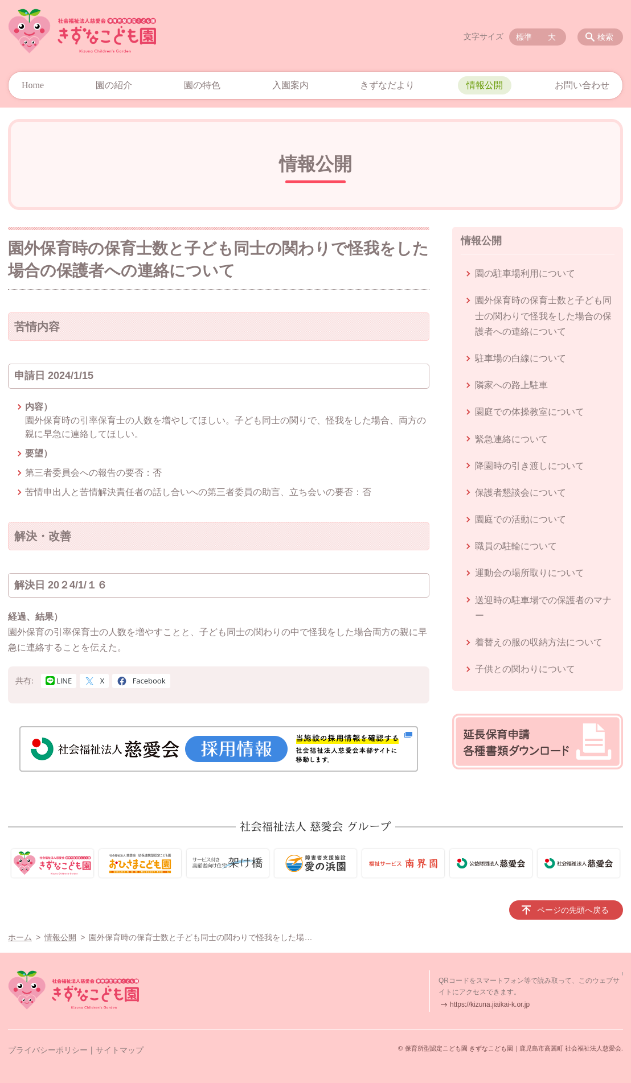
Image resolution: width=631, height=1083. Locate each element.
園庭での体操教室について (529, 412)
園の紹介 (114, 85)
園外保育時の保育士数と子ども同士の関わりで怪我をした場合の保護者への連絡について (543, 315)
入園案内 (290, 85)
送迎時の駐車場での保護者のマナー (543, 607)
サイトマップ (120, 1050)
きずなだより (387, 85)
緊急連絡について (511, 439)
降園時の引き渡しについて (529, 466)
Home (33, 85)
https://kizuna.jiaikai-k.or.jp (490, 1004)
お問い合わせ (582, 85)
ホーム (20, 937)
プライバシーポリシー (48, 1050)
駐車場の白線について (520, 358)
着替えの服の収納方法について (539, 642)
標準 (524, 37)
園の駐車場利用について (525, 273)
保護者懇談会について (520, 492)
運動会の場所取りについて (529, 573)
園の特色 (202, 85)
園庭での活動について (520, 519)
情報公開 (484, 85)
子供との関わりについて (525, 669)
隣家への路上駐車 (511, 385)
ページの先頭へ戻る (573, 910)
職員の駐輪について (516, 546)
